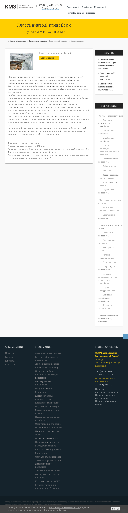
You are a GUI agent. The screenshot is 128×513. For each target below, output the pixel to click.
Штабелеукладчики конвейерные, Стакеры (108, 318)
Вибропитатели (110, 166)
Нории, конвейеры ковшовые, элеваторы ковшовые (46, 374)
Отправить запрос (49, 58)
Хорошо (115, 509)
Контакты (90, 13)
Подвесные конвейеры (47, 438)
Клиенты (9, 360)
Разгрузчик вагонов (45, 445)
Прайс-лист (87, 7)
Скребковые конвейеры (47, 367)
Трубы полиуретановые (47, 470)
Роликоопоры (109, 262)
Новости (9, 353)
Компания (100, 7)
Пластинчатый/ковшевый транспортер (106, 76)
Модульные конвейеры (47, 406)
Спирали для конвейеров (48, 456)
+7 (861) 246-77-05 (50, 5)
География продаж (75, 13)
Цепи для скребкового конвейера (105, 297)
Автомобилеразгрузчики (111, 116)
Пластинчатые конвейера (38, 41)
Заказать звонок (50, 8)
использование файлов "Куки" (64, 507)
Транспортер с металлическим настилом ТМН (106, 86)
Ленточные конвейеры (47, 364)
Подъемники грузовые (47, 442)
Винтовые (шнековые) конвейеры (105, 123)
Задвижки (107, 170)
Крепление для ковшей (47, 402)
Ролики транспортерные (48, 449)
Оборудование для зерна (48, 424)
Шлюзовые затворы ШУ (47, 481)
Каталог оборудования (18, 41)
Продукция (73, 7)
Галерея (9, 357)
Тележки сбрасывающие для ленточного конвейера (48, 463)
